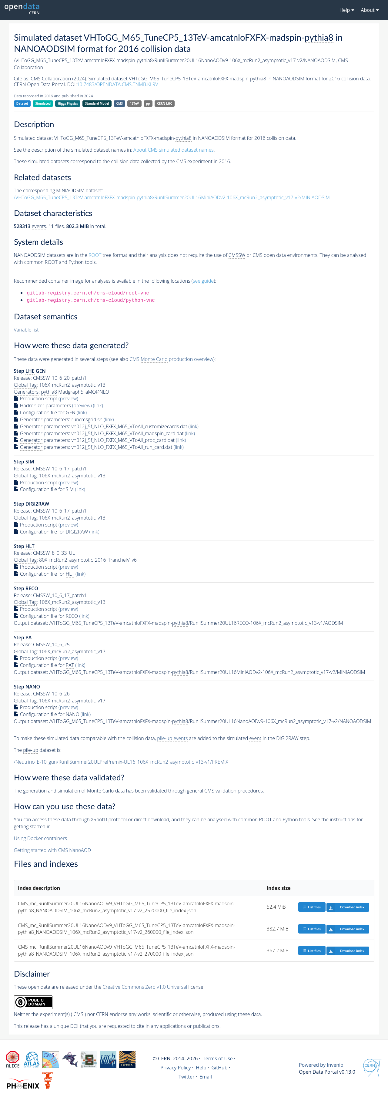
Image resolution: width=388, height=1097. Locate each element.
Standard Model (97, 103)
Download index (345, 907)
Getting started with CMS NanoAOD (52, 850)
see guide (203, 281)
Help (201, 1067)
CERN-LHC (164, 103)
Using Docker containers (40, 838)
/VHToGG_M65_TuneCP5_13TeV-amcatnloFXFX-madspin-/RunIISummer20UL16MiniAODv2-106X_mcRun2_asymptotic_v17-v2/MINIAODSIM (172, 197)
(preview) (68, 398)
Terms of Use (218, 1058)
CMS (119, 103)
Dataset (22, 103)
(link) (98, 405)
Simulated (43, 103)
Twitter (187, 1076)
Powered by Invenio (321, 1065)
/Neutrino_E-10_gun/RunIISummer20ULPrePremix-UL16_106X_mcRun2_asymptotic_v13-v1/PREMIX (121, 762)
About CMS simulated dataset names (173, 149)
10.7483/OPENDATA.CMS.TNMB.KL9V (117, 84)
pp (148, 103)
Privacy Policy (175, 1067)
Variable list (26, 329)
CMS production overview (171, 359)
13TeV (134, 103)
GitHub (219, 1067)
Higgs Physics (68, 103)
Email (205, 1076)
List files (312, 907)
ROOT (95, 255)
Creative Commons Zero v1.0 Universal (145, 987)
